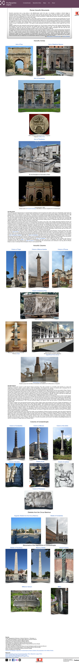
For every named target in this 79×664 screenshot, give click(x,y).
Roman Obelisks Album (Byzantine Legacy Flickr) (16, 655)
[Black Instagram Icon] (10, 660)
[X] (6, 660)
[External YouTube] (23, 625)
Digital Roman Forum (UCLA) (52, 354)
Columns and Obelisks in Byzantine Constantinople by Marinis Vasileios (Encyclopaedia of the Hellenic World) (29, 650)
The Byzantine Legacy (11, 4)
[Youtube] (20, 660)
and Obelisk (39, 382)
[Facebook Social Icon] (13, 660)
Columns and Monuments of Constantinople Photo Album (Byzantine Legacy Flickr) (23, 653)
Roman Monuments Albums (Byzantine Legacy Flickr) (17, 656)
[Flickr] (16, 660)
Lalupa (18, 353)
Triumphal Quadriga (31, 208)
